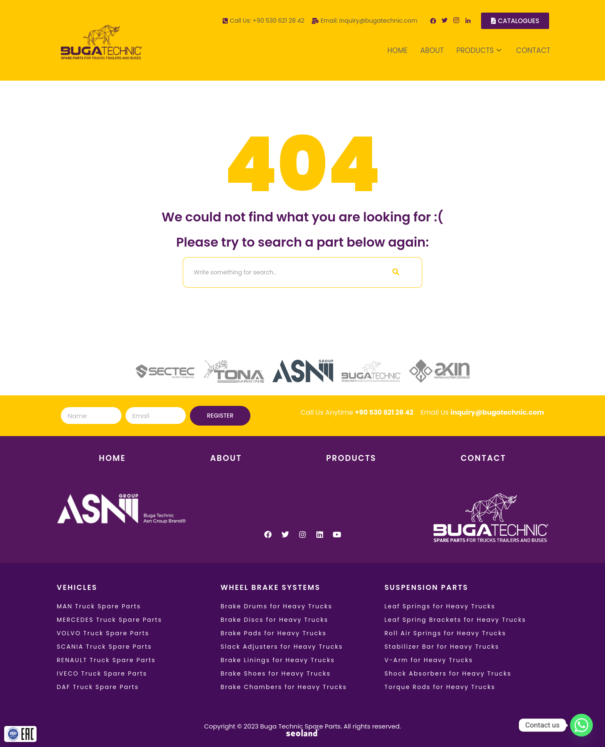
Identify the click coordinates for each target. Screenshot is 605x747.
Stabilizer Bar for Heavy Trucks (441, 646)
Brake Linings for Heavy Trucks (278, 660)
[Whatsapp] (581, 725)
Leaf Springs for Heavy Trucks (439, 606)
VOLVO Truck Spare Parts (103, 633)
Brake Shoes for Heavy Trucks (276, 673)
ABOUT (432, 50)
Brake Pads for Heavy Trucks (273, 633)
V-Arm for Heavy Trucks (428, 660)
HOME (397, 50)
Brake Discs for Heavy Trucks (275, 619)
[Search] (276, 272)
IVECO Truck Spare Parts (102, 673)
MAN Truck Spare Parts (99, 606)
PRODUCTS (478, 50)
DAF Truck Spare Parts (98, 687)
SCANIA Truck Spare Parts (104, 646)
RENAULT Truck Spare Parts (106, 660)
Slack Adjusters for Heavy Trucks (282, 646)
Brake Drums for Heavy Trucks (276, 606)
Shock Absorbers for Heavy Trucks (447, 673)
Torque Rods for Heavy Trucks (439, 687)
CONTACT (533, 50)
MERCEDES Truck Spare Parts (109, 619)
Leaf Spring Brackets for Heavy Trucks (455, 619)
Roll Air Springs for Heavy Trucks (445, 633)
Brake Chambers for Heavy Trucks (284, 687)
